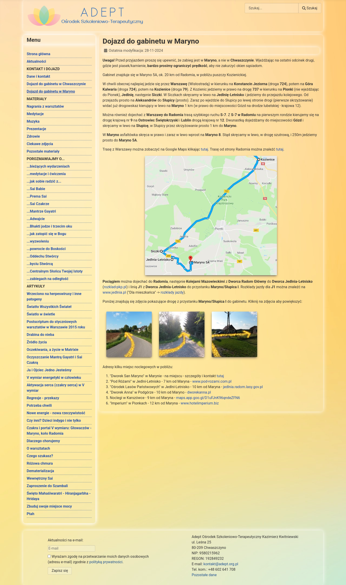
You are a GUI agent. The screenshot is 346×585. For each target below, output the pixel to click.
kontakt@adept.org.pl (221, 564)
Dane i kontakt (38, 76)
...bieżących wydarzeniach (48, 166)
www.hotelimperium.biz (200, 403)
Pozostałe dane (204, 575)
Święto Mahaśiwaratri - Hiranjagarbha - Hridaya (59, 496)
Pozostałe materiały (43, 151)
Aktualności (36, 61)
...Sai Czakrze (38, 204)
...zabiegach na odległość (48, 279)
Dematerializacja (40, 471)
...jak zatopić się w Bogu (46, 234)
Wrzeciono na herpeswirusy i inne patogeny (54, 296)
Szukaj (309, 8)
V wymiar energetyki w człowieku (54, 377)
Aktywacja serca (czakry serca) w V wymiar (56, 388)
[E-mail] (71, 548)
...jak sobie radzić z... (44, 181)
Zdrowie (33, 136)
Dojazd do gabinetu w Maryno (51, 91)
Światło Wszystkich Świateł (49, 307)
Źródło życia (37, 342)
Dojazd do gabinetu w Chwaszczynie (56, 84)
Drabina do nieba (40, 334)
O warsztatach (38, 448)
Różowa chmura (40, 463)
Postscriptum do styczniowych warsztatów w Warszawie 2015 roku (56, 324)
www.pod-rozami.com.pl (211, 381)
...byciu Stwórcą (40, 264)
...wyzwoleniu (38, 241)
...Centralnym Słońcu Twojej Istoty (55, 271)
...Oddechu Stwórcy (43, 256)
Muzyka (33, 121)
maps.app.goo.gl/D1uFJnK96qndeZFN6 (208, 398)
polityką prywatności (105, 562)
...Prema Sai (37, 196)
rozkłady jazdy (172, 292)
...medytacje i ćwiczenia (46, 174)
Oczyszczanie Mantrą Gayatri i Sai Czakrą (54, 360)
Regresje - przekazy (43, 398)
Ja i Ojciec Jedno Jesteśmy (49, 370)
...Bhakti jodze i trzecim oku (49, 226)
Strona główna (38, 54)
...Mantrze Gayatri (41, 211)
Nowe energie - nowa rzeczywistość (56, 413)
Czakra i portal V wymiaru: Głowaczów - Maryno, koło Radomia (59, 431)
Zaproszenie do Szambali (47, 486)
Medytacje (35, 114)
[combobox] (272, 8)
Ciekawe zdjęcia (40, 144)
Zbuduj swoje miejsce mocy (49, 506)
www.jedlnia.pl (114, 292)
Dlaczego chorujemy (43, 441)
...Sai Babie (36, 189)
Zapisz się (60, 570)
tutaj (204, 149)
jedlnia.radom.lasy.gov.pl (243, 387)
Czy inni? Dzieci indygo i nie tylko (54, 420)
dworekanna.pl (199, 392)
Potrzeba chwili (39, 405)
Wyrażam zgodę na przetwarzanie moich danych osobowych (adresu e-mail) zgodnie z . (98, 559)
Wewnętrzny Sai (40, 478)
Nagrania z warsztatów (45, 106)
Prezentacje (36, 129)
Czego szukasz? (40, 456)
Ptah (30, 514)
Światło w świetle (41, 314)
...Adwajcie (36, 219)
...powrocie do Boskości (46, 249)
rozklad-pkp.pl (115, 287)
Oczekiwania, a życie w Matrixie (52, 349)
